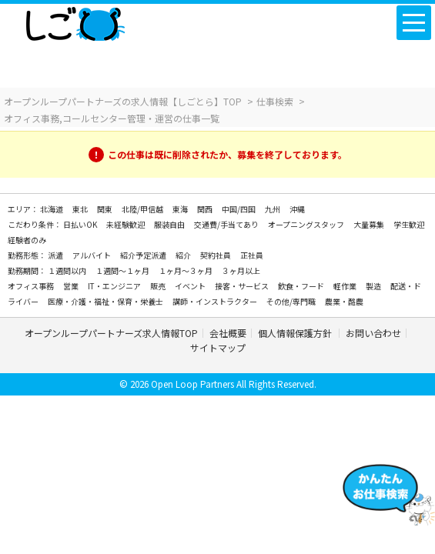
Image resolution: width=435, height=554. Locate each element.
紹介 (184, 255)
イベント (191, 286)
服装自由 (170, 224)
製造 (374, 286)
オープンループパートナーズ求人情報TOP (111, 332)
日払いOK (81, 224)
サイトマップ (218, 347)
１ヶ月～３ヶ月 (186, 270)
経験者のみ (27, 239)
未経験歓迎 (126, 224)
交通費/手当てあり (227, 224)
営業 (71, 286)
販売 (158, 286)
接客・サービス (242, 286)
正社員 (251, 255)
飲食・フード (302, 286)
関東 (105, 209)
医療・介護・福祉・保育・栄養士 (106, 301)
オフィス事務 (31, 286)
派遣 (56, 255)
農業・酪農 (344, 301)
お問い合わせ (373, 332)
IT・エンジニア (115, 286)
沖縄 (297, 209)
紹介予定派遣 (144, 255)
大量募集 (369, 224)
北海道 (52, 209)
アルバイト (92, 255)
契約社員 (216, 255)
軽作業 (345, 286)
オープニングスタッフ (307, 224)
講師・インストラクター (215, 301)
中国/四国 (239, 209)
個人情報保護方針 (296, 332)
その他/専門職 (291, 301)
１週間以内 (68, 270)
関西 (205, 209)
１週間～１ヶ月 (123, 270)
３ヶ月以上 (241, 270)
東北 (80, 209)
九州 (273, 209)
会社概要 (227, 332)
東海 (180, 209)
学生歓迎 (408, 224)
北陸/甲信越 (143, 209)
